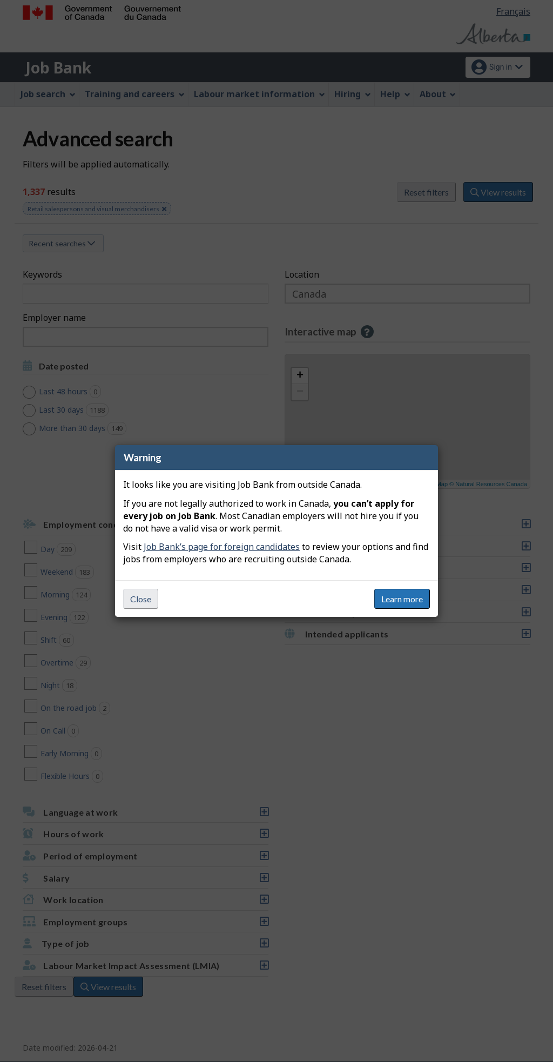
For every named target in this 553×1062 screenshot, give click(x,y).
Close (140, 599)
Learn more (402, 599)
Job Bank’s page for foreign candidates (222, 547)
